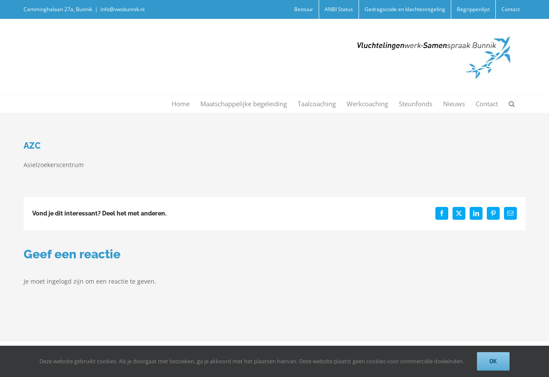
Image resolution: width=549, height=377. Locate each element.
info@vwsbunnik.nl (122, 9)
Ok (493, 361)
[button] (512, 103)
